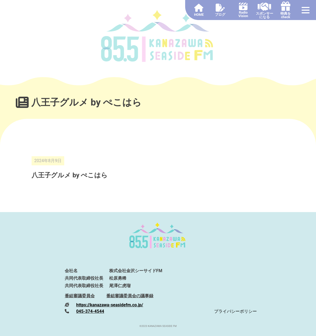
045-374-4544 (90, 311)
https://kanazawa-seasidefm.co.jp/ (109, 304)
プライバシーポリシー (235, 311)
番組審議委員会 (80, 295)
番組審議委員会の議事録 (129, 295)
